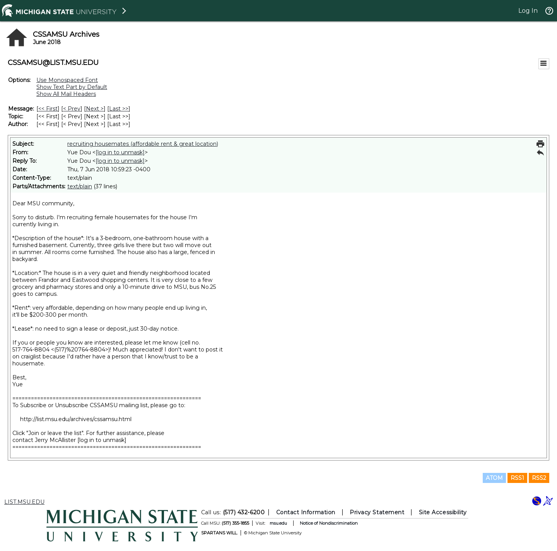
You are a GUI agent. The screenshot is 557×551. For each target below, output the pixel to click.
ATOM (494, 477)
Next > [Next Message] (95, 108)
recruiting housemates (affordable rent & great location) (142, 143)
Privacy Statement (377, 512)
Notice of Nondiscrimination (329, 523)
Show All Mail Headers (66, 93)
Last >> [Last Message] (118, 108)
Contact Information (305, 512)
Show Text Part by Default (71, 87)
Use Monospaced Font (67, 80)
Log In (528, 10)
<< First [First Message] (48, 108)
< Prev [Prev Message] (71, 108)
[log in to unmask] (120, 152)
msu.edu (278, 523)
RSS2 (539, 477)
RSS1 (517, 477)
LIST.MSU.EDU (24, 501)
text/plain (79, 186)
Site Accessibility (443, 512)
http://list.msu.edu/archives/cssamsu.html (76, 419)
